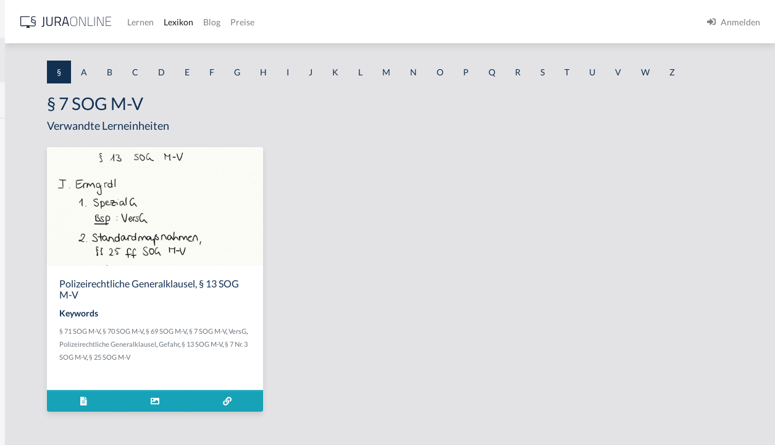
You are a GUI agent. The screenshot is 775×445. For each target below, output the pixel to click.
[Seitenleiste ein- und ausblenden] (178, 19)
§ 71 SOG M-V (239, 354)
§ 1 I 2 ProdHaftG (43, 326)
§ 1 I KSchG (31, 381)
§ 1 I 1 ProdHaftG (43, 270)
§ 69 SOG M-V (326, 354)
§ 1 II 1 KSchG (36, 409)
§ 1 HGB (25, 215)
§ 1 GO (23, 187)
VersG (258, 367)
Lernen (333, 22)
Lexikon (371, 22)
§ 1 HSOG (28, 242)
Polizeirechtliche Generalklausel (317, 367)
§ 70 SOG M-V (282, 354)
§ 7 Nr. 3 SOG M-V (311, 380)
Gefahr (229, 380)
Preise (435, 22)
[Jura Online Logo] (258, 22)
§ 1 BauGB (29, 159)
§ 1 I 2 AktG (32, 298)
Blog (404, 22)
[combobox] (99, 60)
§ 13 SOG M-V (262, 380)
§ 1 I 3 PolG (31, 354)
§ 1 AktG (26, 131)
